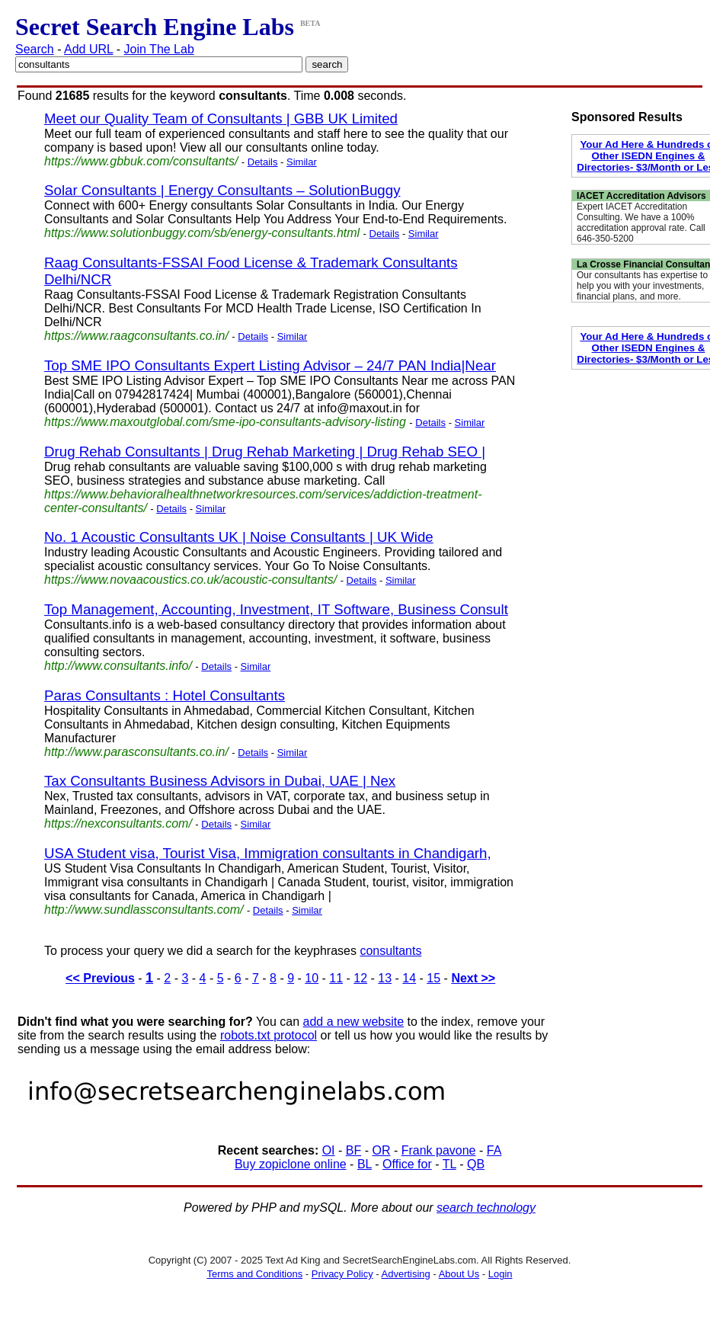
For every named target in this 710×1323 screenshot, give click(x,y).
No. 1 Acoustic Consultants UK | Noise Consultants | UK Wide (238, 537)
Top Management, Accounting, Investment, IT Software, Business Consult (276, 609)
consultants (390, 950)
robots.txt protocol (268, 1035)
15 (433, 978)
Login (500, 1274)
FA (494, 1150)
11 (336, 978)
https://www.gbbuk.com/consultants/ (141, 161)
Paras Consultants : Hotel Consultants (164, 695)
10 (311, 978)
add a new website (354, 1021)
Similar (301, 162)
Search (34, 49)
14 (409, 978)
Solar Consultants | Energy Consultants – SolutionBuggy (222, 190)
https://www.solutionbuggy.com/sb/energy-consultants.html (202, 232)
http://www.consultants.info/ (118, 665)
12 (360, 978)
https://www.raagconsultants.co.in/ (136, 335)
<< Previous (100, 978)
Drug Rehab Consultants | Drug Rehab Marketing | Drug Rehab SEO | (264, 452)
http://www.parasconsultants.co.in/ (136, 751)
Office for (407, 1164)
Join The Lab (159, 49)
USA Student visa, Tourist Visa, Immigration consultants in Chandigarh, (267, 853)
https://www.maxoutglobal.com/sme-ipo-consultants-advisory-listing (225, 421)
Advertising (406, 1274)
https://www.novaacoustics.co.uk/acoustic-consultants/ (190, 579)
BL (364, 1164)
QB (476, 1164)
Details (263, 162)
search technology (486, 1207)
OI (328, 1150)
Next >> (473, 978)
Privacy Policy (342, 1274)
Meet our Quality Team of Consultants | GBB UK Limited (221, 119)
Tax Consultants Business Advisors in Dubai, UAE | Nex (219, 781)
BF (353, 1150)
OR (381, 1150)
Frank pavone (438, 1150)
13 (385, 978)
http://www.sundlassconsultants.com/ (143, 909)
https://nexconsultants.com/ (118, 823)
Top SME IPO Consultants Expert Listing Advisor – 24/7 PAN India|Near (270, 365)
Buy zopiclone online (291, 1164)
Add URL (88, 49)
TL (449, 1164)
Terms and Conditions (254, 1274)
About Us (459, 1274)
